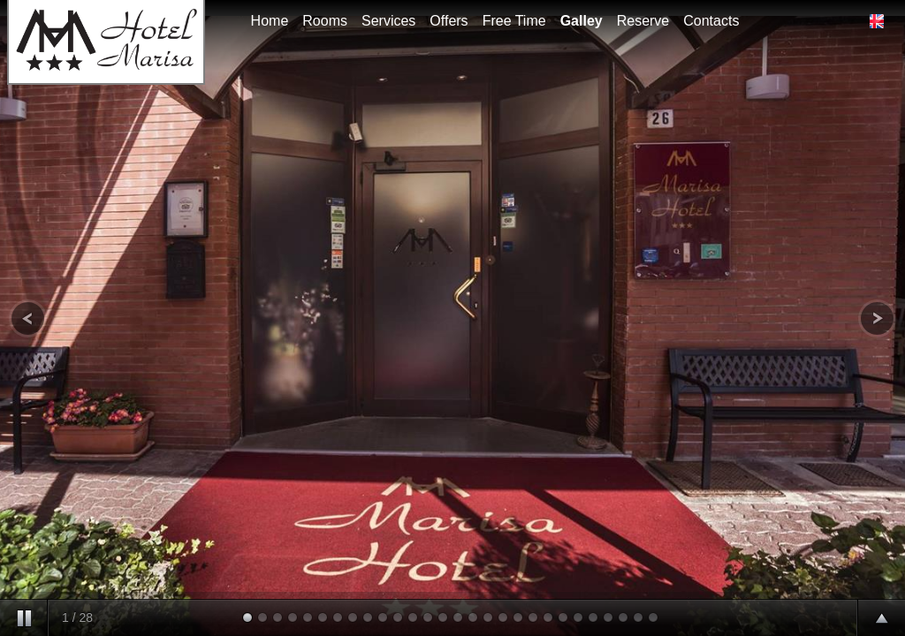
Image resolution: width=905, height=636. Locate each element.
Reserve (643, 20)
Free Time (514, 20)
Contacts (711, 20)
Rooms (324, 20)
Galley (581, 20)
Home (270, 20)
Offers (449, 20)
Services (388, 20)
